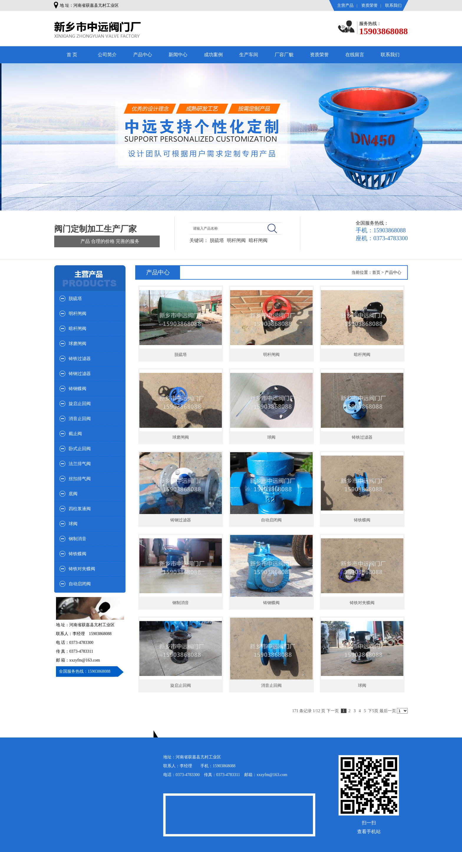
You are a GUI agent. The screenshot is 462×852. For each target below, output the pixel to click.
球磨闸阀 (77, 343)
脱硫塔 (217, 240)
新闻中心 (178, 54)
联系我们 (393, 5)
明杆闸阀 (236, 240)
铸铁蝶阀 (77, 553)
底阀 (73, 493)
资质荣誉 (369, 5)
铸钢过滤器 (80, 373)
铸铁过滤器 (80, 358)
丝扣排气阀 (80, 478)
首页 (376, 272)
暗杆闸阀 (258, 240)
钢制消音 (77, 538)
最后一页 (388, 711)
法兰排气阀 (80, 463)
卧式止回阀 (80, 448)
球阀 (73, 523)
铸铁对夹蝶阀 (82, 568)
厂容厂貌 (284, 54)
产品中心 (142, 54)
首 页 (72, 54)
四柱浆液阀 (80, 508)
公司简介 (107, 54)
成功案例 (213, 54)
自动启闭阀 (80, 583)
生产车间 (248, 54)
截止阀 (75, 433)
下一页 (332, 711)
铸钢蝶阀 (77, 388)
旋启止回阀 (80, 403)
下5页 (373, 711)
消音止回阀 (80, 418)
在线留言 (354, 54)
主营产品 (345, 5)
